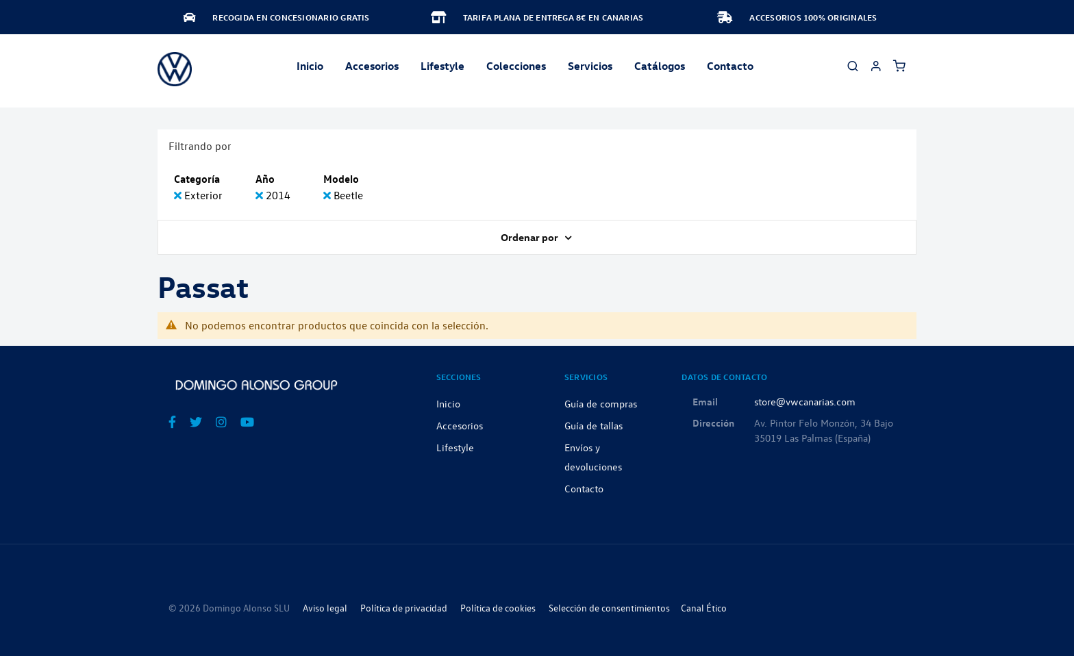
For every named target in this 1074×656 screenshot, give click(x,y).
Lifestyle (442, 66)
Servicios (590, 66)
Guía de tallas (593, 425)
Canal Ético (704, 608)
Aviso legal (325, 608)
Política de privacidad (403, 608)
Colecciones (516, 66)
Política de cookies (498, 608)
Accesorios (459, 425)
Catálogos (659, 66)
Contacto (730, 66)
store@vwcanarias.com (805, 401)
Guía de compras (600, 403)
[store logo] (175, 69)
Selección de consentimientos (609, 608)
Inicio (310, 66)
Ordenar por (530, 237)
